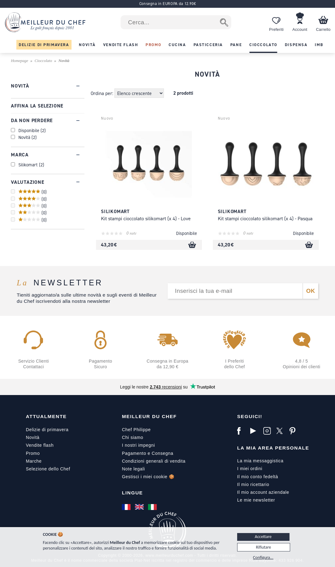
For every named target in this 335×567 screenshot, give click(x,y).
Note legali (133, 468)
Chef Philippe (136, 429)
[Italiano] (153, 507)
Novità (33, 437)
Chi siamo (132, 437)
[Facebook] (242, 431)
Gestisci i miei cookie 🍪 (148, 476)
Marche (34, 461)
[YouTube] (255, 431)
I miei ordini (249, 468)
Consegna (162, 453)
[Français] (127, 507)
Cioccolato (43, 61)
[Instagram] (268, 431)
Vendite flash (40, 445)
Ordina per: (102, 93)
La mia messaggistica (260, 460)
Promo (33, 453)
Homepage (19, 61)
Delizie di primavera (47, 429)
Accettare (263, 536)
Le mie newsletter (256, 500)
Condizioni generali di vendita (153, 461)
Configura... (263, 557)
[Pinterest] (294, 431)
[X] (281, 431)
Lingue (132, 492)
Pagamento (134, 453)
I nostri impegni (138, 445)
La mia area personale (273, 447)
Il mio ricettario (253, 484)
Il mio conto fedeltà (257, 476)
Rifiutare (263, 547)
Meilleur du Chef (149, 416)
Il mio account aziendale (263, 492)
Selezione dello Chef (48, 468)
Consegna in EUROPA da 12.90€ (167, 3)
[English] (140, 507)
